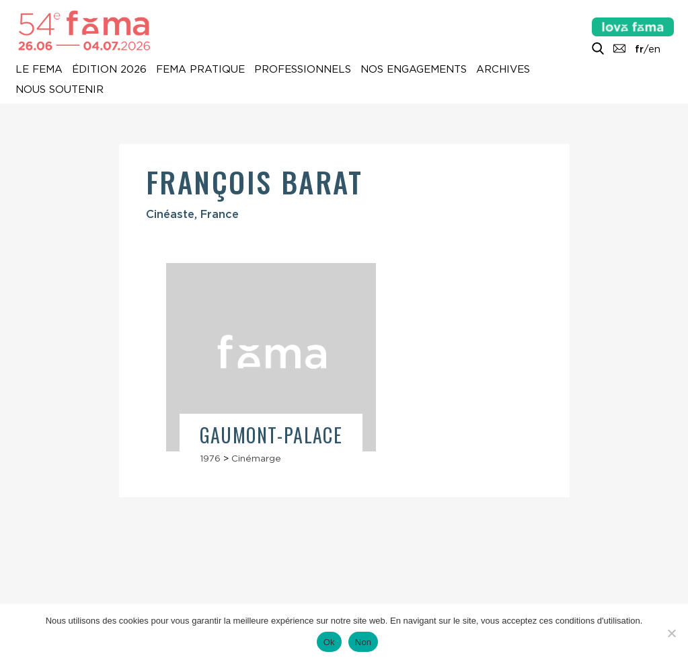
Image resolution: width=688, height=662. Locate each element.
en (654, 49)
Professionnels (302, 70)
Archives (503, 70)
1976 (210, 458)
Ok (329, 642)
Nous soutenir (59, 90)
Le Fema (39, 70)
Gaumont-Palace (271, 435)
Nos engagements (413, 70)
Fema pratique (200, 70)
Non (363, 642)
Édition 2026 (109, 70)
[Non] (671, 633)
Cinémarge (256, 458)
